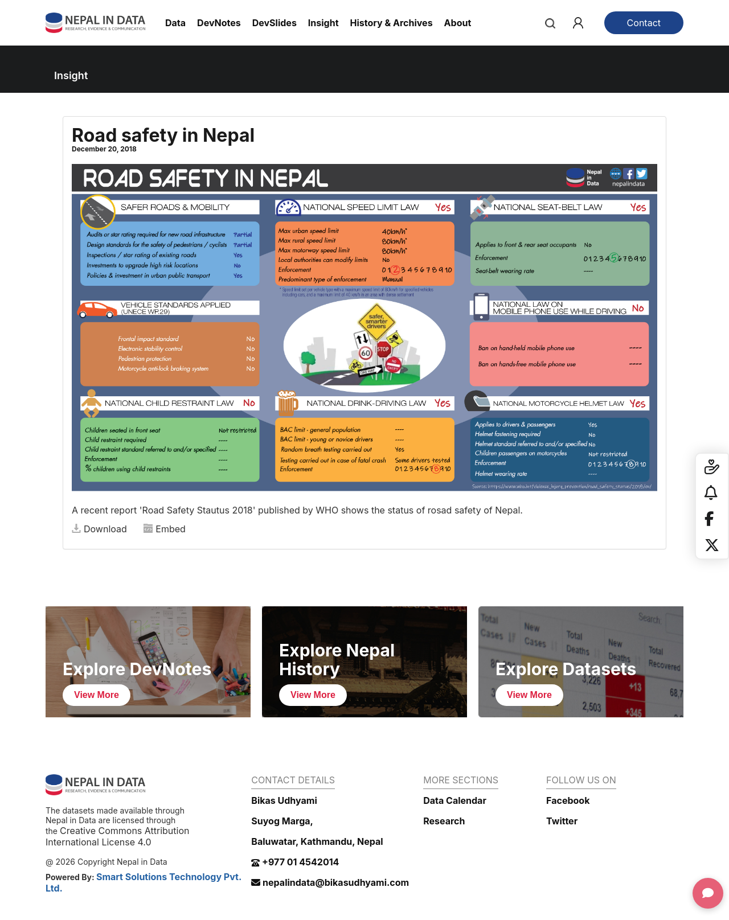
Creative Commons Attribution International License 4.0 (117, 836)
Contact (644, 22)
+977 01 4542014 (295, 862)
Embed (165, 529)
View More (96, 695)
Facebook (567, 800)
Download (99, 529)
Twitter (562, 821)
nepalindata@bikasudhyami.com (330, 882)
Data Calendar (454, 800)
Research (444, 821)
